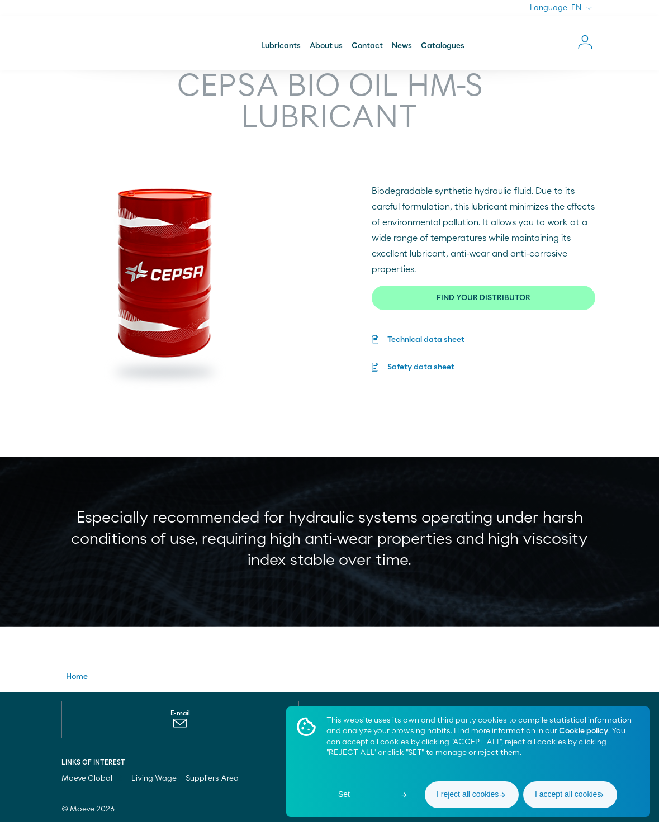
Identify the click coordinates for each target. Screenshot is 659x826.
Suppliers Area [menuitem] (212, 782)
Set (344, 794)
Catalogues (442, 47)
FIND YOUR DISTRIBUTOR (483, 299)
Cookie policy (583, 731)
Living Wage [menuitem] (154, 782)
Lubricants (281, 47)
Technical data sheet (425, 341)
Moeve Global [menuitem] (91, 782)
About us (326, 47)
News (402, 47)
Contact (367, 47)
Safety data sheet (420, 367)
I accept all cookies (568, 794)
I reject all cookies (468, 794)
